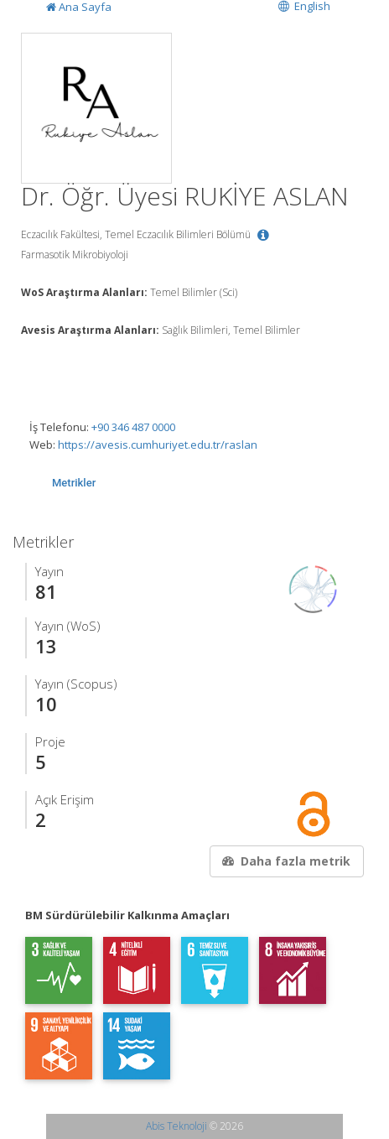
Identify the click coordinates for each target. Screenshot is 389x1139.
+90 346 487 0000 (133, 426)
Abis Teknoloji (176, 1126)
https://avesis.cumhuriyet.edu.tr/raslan (157, 444)
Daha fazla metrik (285, 861)
